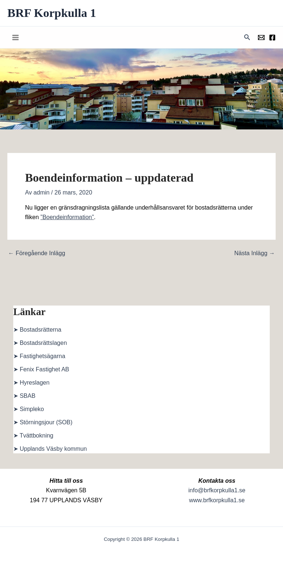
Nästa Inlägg (254, 254)
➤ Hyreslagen (31, 383)
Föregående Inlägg (36, 254)
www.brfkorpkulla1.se (217, 500)
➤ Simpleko (28, 410)
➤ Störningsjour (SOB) (43, 423)
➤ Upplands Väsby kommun (50, 449)
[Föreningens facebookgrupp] (272, 38)
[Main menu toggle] (15, 38)
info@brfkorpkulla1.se (216, 490)
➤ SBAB (24, 396)
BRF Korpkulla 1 (53, 13)
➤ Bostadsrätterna (37, 330)
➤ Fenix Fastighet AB (41, 370)
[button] (247, 38)
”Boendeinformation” (67, 218)
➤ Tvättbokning (33, 436)
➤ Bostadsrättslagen (40, 343)
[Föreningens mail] (261, 38)
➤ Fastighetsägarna (39, 357)
